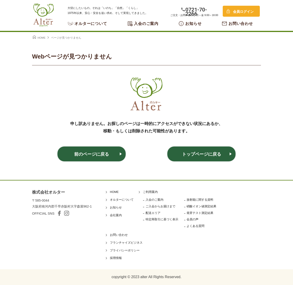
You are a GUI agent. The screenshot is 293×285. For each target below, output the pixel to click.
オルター (43, 14)
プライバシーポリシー (125, 250)
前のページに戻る (91, 154)
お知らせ (193, 23)
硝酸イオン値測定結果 (201, 206)
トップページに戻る (201, 154)
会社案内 (116, 215)
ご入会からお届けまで (160, 206)
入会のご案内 (146, 23)
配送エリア (153, 213)
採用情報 (116, 258)
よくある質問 (195, 226)
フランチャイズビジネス (126, 242)
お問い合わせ (240, 23)
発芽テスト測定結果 (200, 213)
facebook (59, 213)
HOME (114, 192)
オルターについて (90, 23)
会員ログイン (243, 11)
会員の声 (192, 219)
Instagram (66, 213)
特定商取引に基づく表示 (162, 219)
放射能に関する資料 (200, 199)
